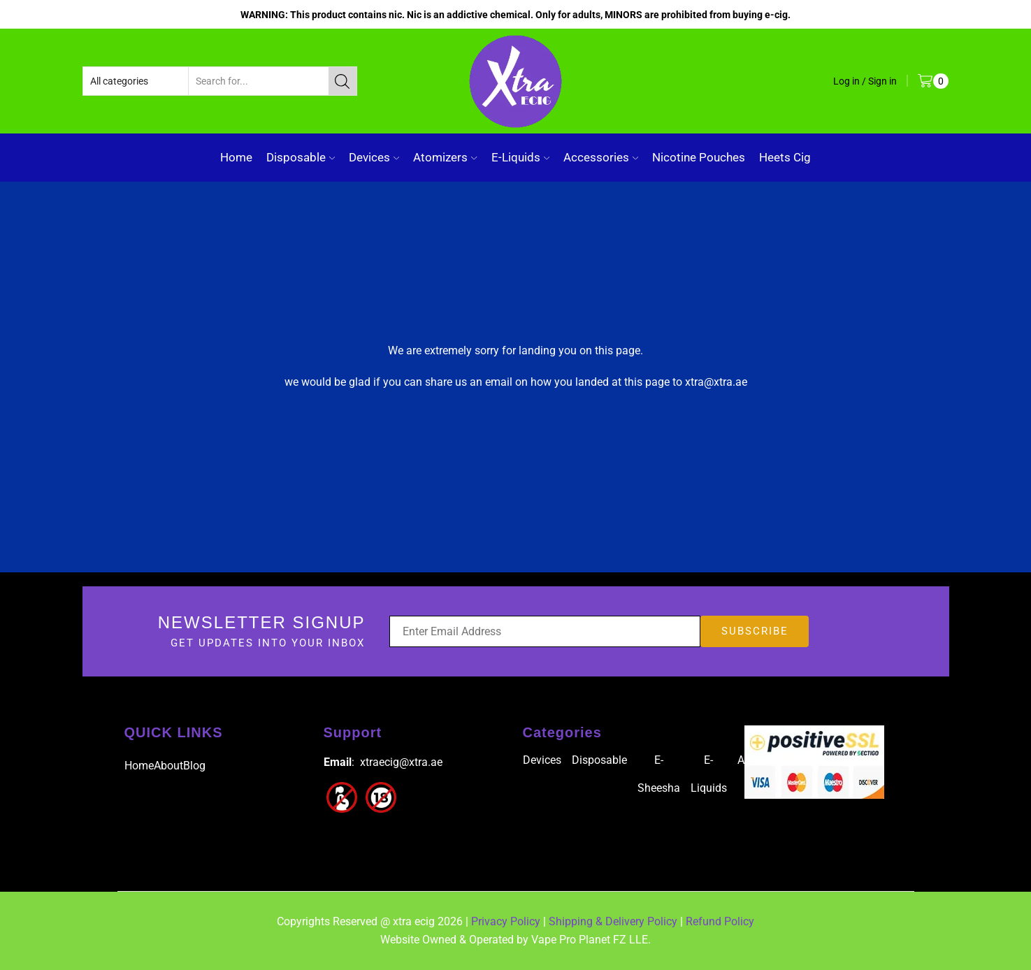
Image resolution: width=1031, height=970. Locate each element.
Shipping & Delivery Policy (613, 921)
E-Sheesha (658, 774)
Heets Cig (785, 157)
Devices (374, 157)
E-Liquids (520, 157)
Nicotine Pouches (698, 157)
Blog (194, 765)
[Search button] (342, 81)
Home (236, 157)
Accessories (600, 157)
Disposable (300, 157)
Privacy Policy (505, 921)
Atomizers (445, 157)
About (168, 765)
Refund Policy (720, 921)
